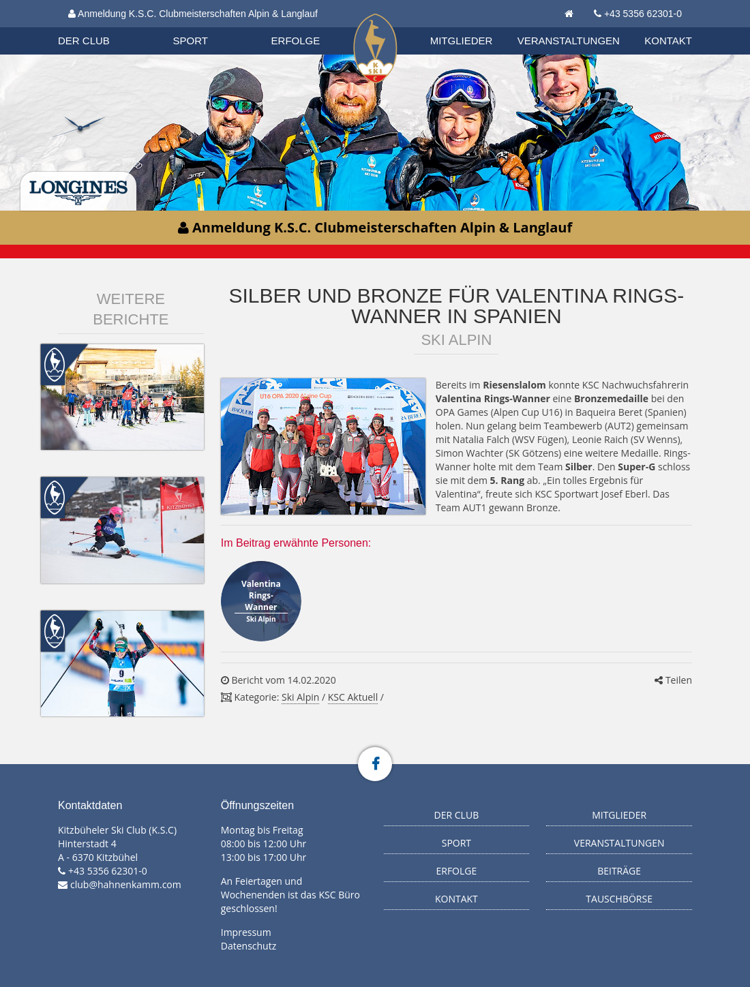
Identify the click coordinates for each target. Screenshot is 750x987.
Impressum (246, 932)
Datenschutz (248, 945)
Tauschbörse (619, 898)
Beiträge (619, 870)
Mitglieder (461, 40)
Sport (190, 40)
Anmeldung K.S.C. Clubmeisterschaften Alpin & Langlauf (193, 13)
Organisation (96, 26)
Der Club (84, 40)
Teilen (673, 679)
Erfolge (295, 40)
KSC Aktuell (353, 696)
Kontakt (668, 40)
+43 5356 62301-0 (643, 13)
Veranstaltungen (569, 40)
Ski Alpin (300, 696)
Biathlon (96, 26)
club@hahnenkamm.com (125, 884)
